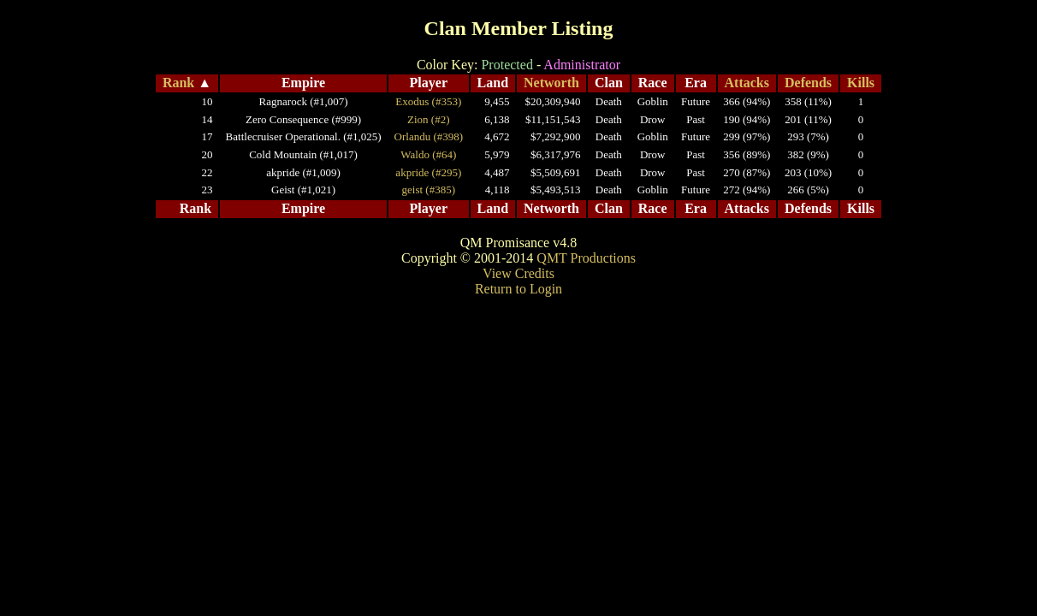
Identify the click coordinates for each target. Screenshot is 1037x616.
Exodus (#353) (428, 101)
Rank (178, 82)
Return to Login (518, 288)
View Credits (518, 273)
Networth (551, 82)
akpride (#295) (428, 172)
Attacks (747, 82)
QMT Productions (586, 258)
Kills (860, 82)
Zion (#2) (428, 119)
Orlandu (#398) (429, 136)
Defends (808, 82)
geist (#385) (428, 189)
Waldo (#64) (428, 154)
